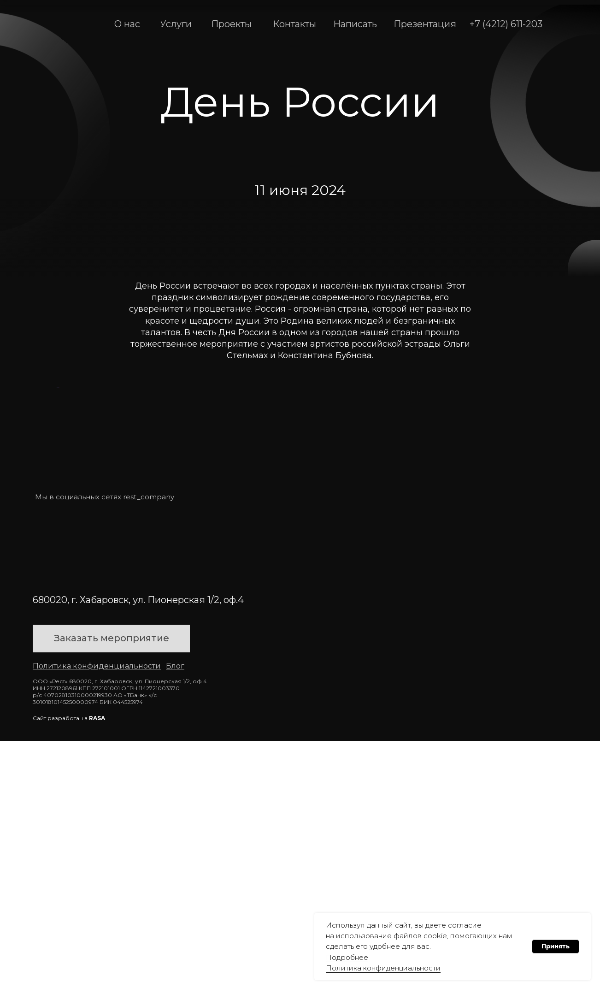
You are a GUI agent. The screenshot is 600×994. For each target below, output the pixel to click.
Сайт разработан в (69, 971)
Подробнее (347, 957)
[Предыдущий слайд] (56, 514)
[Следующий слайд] (544, 514)
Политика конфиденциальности (383, 968)
